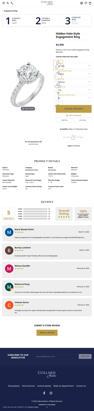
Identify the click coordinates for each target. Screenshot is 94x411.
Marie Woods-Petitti (24, 229)
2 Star (20, 216)
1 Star (20, 219)
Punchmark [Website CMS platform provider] (51, 405)
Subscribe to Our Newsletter (18, 356)
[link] (12, 3)
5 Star (20, 209)
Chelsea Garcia (22, 302)
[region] (27, 86)
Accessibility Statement (61, 397)
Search (14, 23)
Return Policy (30, 397)
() (49, 209)
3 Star (20, 214)
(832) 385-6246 (33, 144)
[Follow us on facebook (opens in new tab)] (44, 393)
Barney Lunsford (22, 247)
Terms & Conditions (48, 397)
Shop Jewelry (14, 386)
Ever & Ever (52, 170)
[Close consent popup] (47, 407)
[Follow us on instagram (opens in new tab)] (50, 393)
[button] (7, 3)
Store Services (28, 386)
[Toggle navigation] (3, 3)
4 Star (20, 211)
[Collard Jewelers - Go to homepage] (47, 374)
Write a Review (47, 333)
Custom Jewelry (44, 386)
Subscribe (85, 356)
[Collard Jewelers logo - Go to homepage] (47, 3)
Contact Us (81, 386)
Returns (83, 120)
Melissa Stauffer (22, 265)
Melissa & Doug (22, 284)
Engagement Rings (11, 11)
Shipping (64, 120)
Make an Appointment (64, 386)
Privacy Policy (38, 397)
